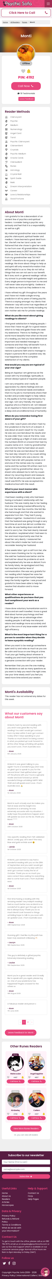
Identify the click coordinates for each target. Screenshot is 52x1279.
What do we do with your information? (11, 1229)
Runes (24, 22)
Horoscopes (8, 1205)
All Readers (15, 22)
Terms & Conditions (11, 1224)
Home (5, 22)
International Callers (27, 1275)
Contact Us (33, 1193)
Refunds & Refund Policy (10, 1220)
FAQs (30, 1196)
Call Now (26, 86)
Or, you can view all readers (26, 1135)
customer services (10, 1249)
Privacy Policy (8, 1215)
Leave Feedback (27, 99)
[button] (26, 12)
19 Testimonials (26, 93)
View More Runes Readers (26, 1128)
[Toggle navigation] (48, 4)
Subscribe (26, 1176)
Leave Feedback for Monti (20, 1032)
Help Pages (33, 1199)
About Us (6, 1196)
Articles (5, 1202)
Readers (6, 1199)
